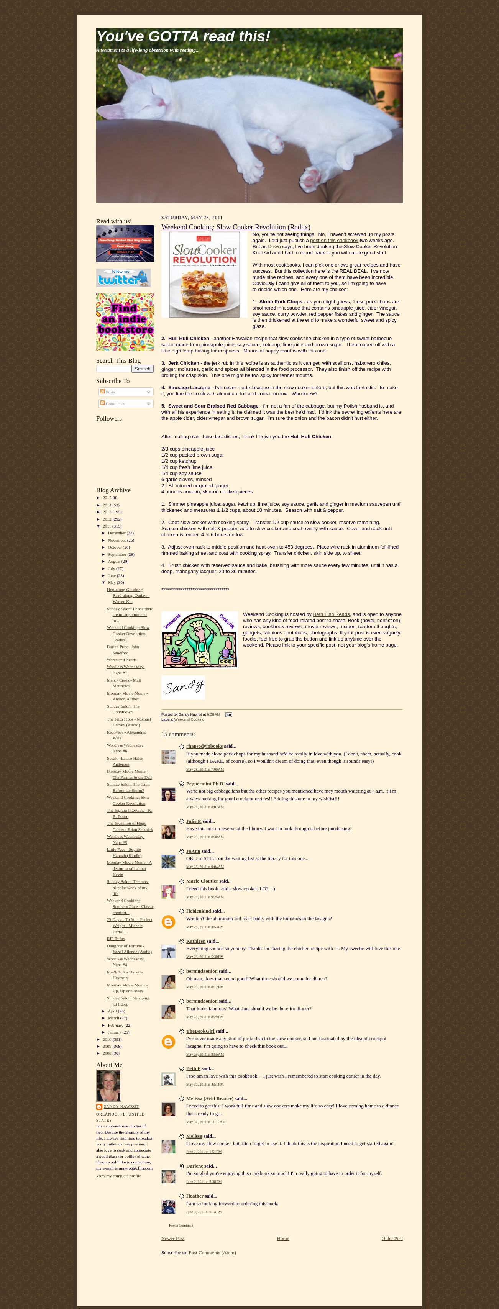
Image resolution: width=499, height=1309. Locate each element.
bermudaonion (202, 971)
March (114, 1018)
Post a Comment (181, 1225)
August (114, 561)
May (112, 582)
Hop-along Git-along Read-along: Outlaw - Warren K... (128, 595)
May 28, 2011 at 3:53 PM (204, 927)
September (118, 554)
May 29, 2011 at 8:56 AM (205, 1054)
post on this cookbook (334, 240)
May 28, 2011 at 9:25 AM (205, 897)
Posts (107, 392)
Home (283, 1238)
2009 (107, 1046)
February (116, 1025)
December (117, 533)
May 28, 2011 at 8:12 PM (204, 987)
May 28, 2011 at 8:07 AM (205, 807)
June (112, 575)
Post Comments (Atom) (212, 1252)
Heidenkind (198, 911)
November (117, 540)
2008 (107, 1053)
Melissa (194, 1136)
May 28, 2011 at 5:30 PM (204, 957)
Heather (195, 1196)
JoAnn (193, 851)
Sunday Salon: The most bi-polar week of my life (128, 887)
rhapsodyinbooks (204, 746)
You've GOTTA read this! (183, 36)
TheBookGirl (200, 1031)
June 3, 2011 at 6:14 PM (204, 1212)
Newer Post (172, 1238)
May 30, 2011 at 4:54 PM (204, 1084)
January (115, 1032)
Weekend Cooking (189, 719)
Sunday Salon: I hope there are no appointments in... (130, 614)
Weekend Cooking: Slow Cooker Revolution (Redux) (128, 633)
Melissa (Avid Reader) (209, 1098)
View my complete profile (118, 1175)
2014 (107, 505)
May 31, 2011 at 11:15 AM (206, 1122)
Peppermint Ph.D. (205, 783)
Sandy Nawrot (121, 1106)
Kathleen (196, 941)
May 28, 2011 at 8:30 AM (205, 837)
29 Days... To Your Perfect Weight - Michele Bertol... (129, 925)
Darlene (194, 1166)
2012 (107, 519)
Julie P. (194, 821)
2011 (107, 526)
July (112, 568)
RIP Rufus (116, 938)
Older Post (392, 1238)
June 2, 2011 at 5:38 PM (204, 1182)
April (113, 1011)
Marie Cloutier (202, 881)
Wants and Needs (121, 659)
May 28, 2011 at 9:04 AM (205, 867)
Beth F (193, 1068)
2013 (107, 512)
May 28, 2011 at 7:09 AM (205, 769)
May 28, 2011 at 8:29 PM (204, 1017)
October (115, 547)
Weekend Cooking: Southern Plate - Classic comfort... (130, 906)
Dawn (274, 246)
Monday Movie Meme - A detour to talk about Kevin (129, 868)
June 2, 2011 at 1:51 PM (204, 1152)
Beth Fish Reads (331, 614)
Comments (112, 403)
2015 (107, 497)
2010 (107, 1039)
